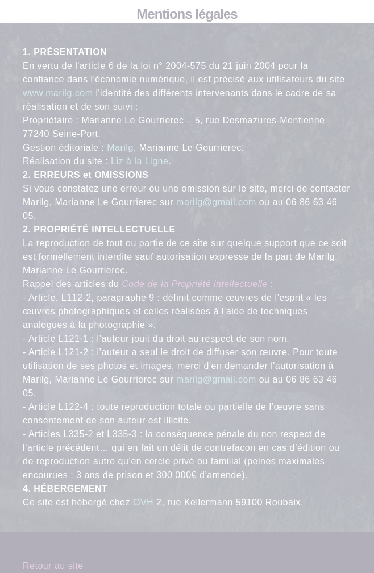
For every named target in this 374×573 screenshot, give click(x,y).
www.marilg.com (58, 93)
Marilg (120, 147)
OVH (143, 502)
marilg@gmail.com (216, 202)
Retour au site (53, 566)
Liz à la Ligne (139, 161)
